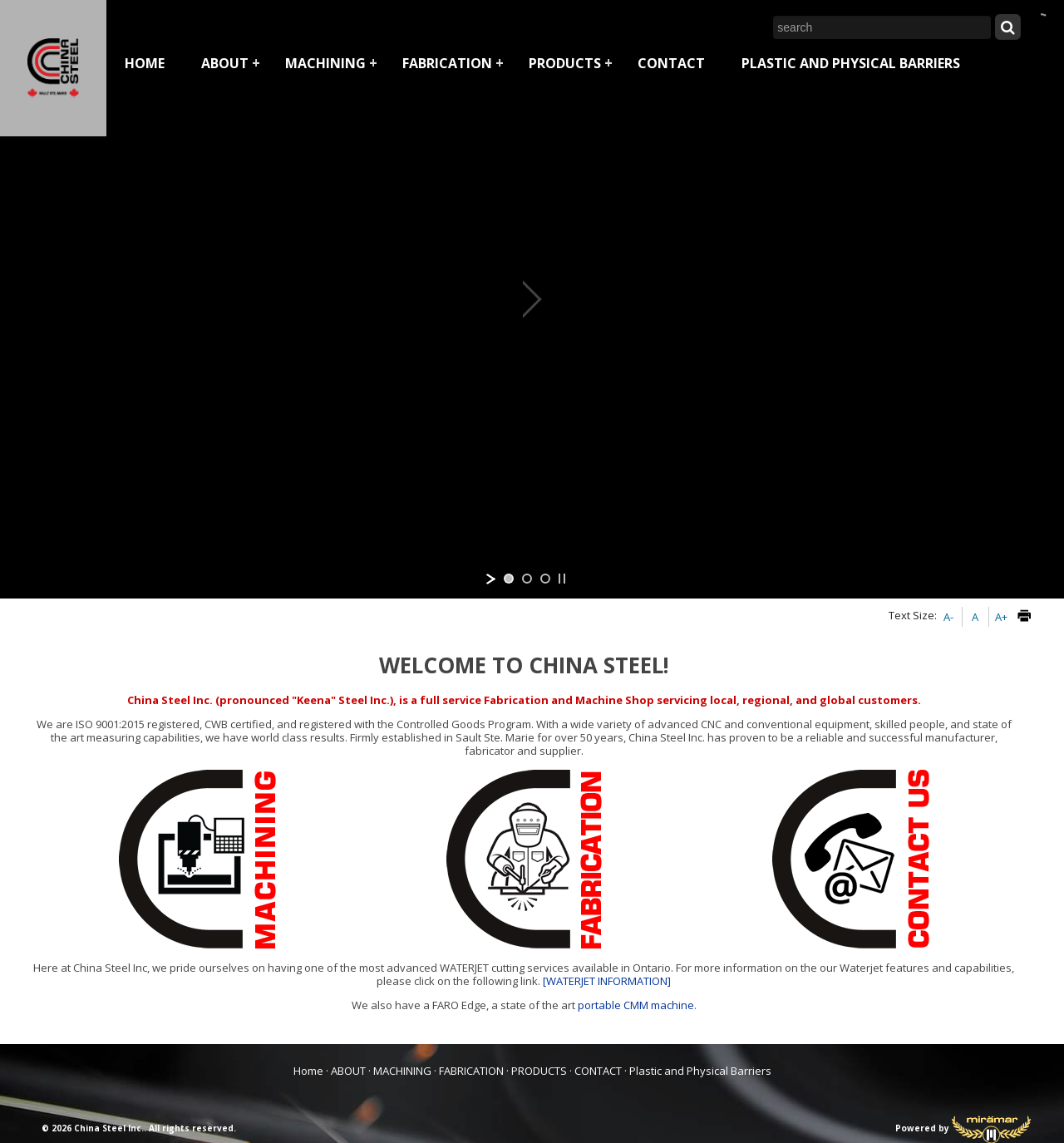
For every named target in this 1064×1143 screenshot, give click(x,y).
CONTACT (671, 63)
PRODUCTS (565, 63)
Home (145, 63)
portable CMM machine (636, 1005)
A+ (1001, 616)
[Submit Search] (1007, 26)
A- (948, 616)
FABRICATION (447, 63)
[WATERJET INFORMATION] (607, 980)
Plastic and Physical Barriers (850, 63)
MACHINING (325, 63)
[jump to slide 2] (527, 579)
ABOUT (225, 63)
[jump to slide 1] (509, 579)
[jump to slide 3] (545, 579)
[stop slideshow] (562, 579)
